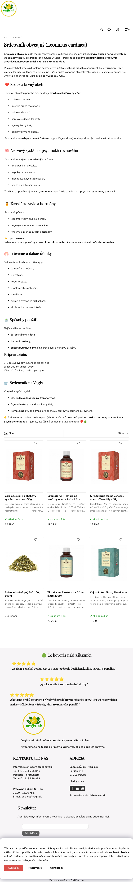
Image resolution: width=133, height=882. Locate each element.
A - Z (6, 37)
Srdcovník (18, 37)
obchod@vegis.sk (32, 796)
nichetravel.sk (97, 795)
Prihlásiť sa (31, 833)
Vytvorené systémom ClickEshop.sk (66, 880)
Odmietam (56, 867)
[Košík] (127, 29)
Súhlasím (13, 867)
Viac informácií (40, 860)
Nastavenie (35, 867)
